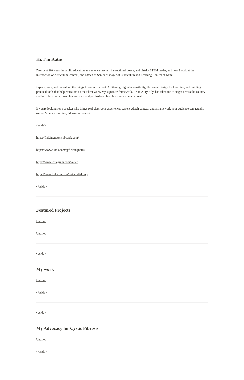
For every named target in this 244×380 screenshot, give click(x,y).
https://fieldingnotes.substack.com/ (57, 137)
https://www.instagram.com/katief (57, 162)
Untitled (41, 221)
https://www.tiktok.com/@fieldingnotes (60, 149)
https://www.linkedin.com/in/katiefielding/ (62, 174)
